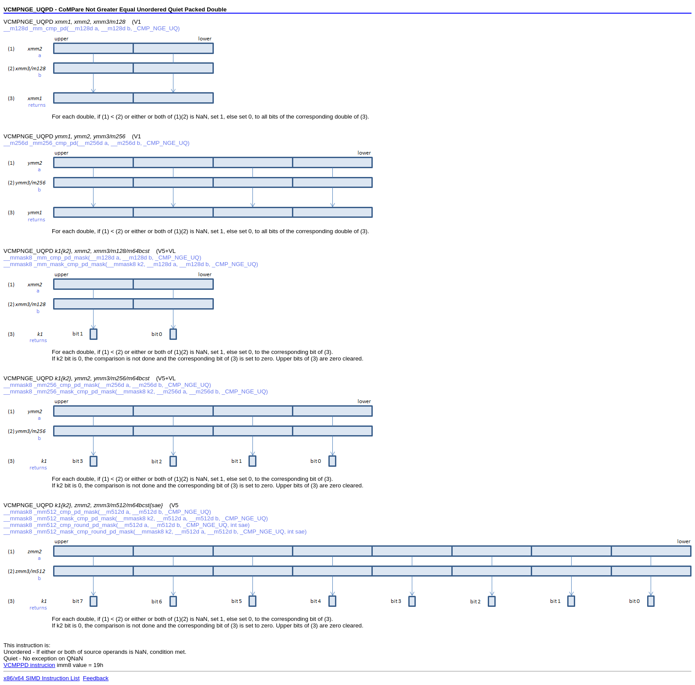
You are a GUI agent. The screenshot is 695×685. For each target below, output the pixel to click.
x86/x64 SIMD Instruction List (41, 678)
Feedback (96, 678)
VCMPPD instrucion (29, 665)
